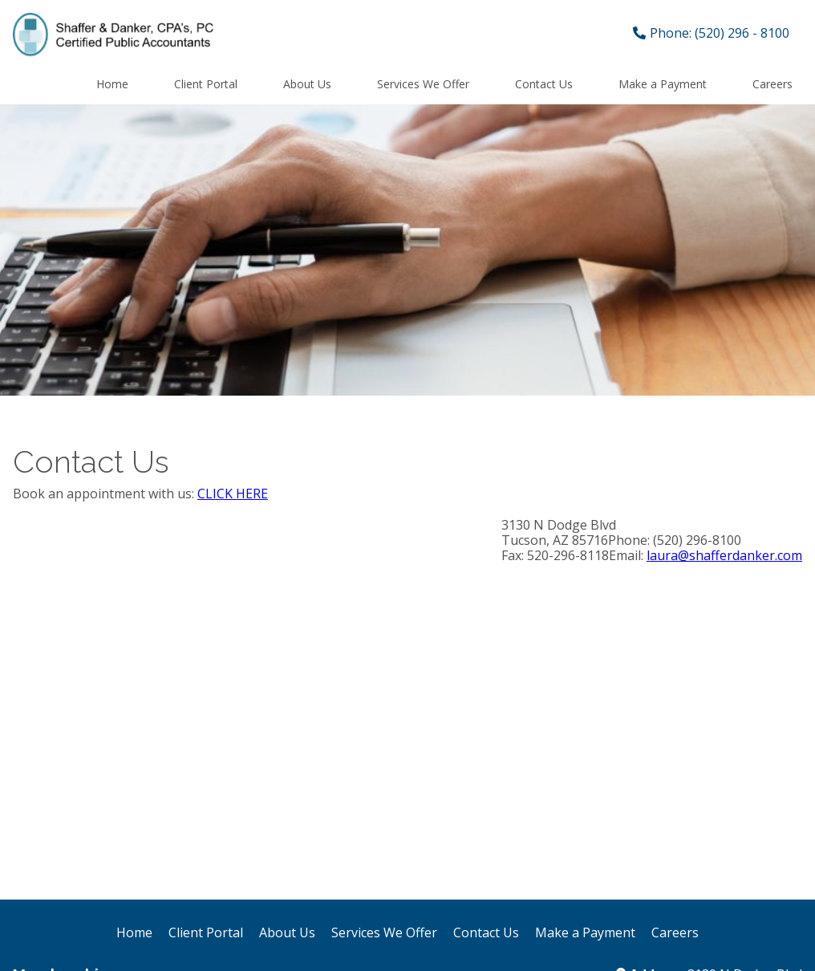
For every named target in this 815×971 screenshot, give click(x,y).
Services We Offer (423, 83)
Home (112, 83)
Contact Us (544, 83)
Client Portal (205, 83)
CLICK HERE (232, 493)
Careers (772, 83)
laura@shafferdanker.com (724, 555)
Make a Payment (662, 83)
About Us (307, 83)
